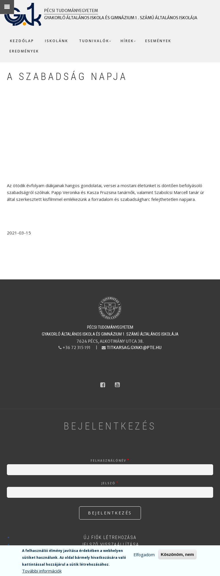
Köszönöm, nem (177, 554)
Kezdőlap (22, 40)
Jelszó (108, 483)
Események (158, 40)
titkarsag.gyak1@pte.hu (134, 347)
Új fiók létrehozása (110, 537)
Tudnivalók (94, 40)
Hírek (127, 40)
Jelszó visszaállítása (110, 544)
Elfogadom (144, 554)
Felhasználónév (108, 461)
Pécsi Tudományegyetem (71, 10)
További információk (42, 571)
